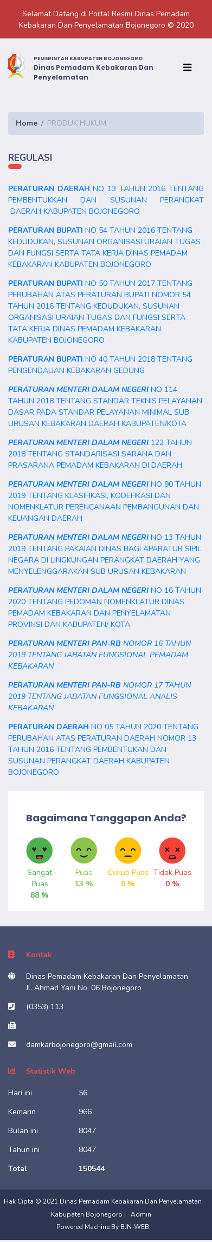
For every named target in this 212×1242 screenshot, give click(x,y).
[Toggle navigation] (189, 67)
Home (26, 123)
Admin (141, 1214)
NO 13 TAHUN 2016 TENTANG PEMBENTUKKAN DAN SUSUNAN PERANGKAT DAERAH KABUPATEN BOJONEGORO (106, 200)
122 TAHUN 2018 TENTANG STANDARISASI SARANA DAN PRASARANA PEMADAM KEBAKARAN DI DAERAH (100, 453)
